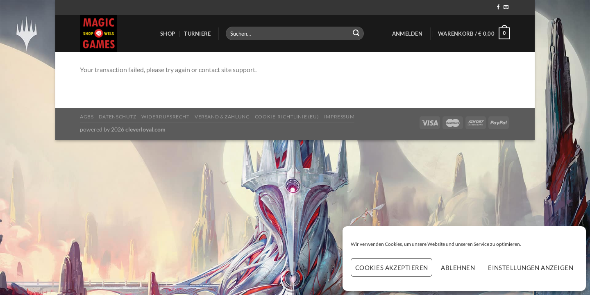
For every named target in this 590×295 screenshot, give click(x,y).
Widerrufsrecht (165, 116)
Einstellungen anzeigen (530, 267)
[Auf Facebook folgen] (498, 7)
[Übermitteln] (356, 34)
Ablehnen (458, 267)
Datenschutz (117, 116)
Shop (167, 33)
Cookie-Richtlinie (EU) (287, 116)
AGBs (86, 116)
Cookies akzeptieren (391, 267)
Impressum (339, 116)
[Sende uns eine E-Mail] (506, 7)
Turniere (197, 33)
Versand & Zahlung (222, 116)
